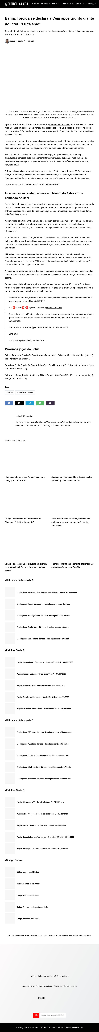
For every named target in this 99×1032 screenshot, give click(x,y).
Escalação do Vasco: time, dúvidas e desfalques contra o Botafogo (43, 604)
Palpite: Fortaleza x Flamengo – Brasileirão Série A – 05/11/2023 (42, 697)
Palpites (81, 3)
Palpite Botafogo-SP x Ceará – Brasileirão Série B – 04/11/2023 (42, 849)
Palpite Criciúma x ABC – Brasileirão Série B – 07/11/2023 (40, 802)
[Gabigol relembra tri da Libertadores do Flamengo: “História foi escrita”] (26, 500)
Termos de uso (70, 986)
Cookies (58, 986)
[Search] (93, 4)
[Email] (50, 403)
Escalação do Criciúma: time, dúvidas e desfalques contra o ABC (42, 755)
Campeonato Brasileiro (59, 124)
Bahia (9, 392)
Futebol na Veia (14, 936)
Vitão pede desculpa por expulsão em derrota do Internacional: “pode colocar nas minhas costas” (26, 567)
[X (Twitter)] (19, 403)
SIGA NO (42, 998)
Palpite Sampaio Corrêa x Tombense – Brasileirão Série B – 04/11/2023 (45, 837)
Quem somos (28, 986)
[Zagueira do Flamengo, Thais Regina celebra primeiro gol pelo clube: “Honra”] (72, 458)
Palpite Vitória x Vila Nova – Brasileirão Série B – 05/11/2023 (41, 825)
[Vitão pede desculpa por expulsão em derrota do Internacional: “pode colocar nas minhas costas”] (26, 545)
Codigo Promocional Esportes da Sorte (32, 907)
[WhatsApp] (40, 403)
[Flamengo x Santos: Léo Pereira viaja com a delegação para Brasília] (26, 458)
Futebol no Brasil (51, 3)
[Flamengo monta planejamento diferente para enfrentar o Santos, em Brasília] (72, 545)
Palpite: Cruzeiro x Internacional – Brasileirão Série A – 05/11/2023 (43, 709)
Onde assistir (68, 4)
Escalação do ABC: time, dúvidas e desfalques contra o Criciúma (42, 744)
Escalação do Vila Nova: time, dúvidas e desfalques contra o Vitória (43, 767)
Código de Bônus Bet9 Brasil (27, 919)
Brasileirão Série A (25, 392)
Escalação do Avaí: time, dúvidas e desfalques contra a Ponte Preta (43, 779)
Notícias (35, 4)
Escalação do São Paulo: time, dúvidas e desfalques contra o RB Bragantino (46, 592)
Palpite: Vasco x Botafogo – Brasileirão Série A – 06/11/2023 (41, 674)
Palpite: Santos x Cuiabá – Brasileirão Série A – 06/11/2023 (40, 686)
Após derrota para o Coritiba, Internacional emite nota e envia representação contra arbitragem (70, 522)
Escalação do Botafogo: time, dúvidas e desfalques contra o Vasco (43, 616)
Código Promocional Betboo (27, 895)
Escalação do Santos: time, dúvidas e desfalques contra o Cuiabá (42, 639)
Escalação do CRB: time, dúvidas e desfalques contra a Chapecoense (44, 732)
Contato (39, 986)
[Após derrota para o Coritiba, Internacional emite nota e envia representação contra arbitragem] (72, 500)
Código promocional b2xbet (27, 872)
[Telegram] (30, 403)
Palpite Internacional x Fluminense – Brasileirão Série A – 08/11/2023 (44, 662)
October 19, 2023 (54, 307)
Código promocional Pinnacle (28, 884)
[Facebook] (9, 403)
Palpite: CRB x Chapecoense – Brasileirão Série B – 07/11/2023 (42, 814)
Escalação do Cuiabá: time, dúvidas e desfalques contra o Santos (42, 627)
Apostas (92, 4)
